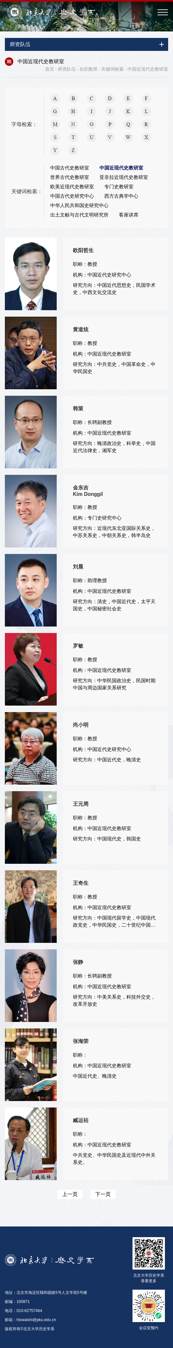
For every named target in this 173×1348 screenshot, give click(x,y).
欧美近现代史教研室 (72, 186)
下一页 (103, 1194)
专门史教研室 (118, 186)
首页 (49, 69)
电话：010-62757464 (23, 1310)
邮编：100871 (17, 1301)
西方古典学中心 (121, 196)
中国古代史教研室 (69, 167)
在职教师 (88, 69)
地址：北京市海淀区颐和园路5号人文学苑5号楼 (46, 1292)
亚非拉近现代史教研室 (123, 177)
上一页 (70, 1194)
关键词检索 (112, 69)
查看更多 (148, 1281)
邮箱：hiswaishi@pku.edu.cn (30, 1320)
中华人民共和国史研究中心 (79, 205)
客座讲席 (128, 214)
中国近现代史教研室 (147, 69)
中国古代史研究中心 (72, 196)
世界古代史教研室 (69, 177)
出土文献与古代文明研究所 (79, 214)
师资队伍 (67, 69)
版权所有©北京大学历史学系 (29, 1329)
